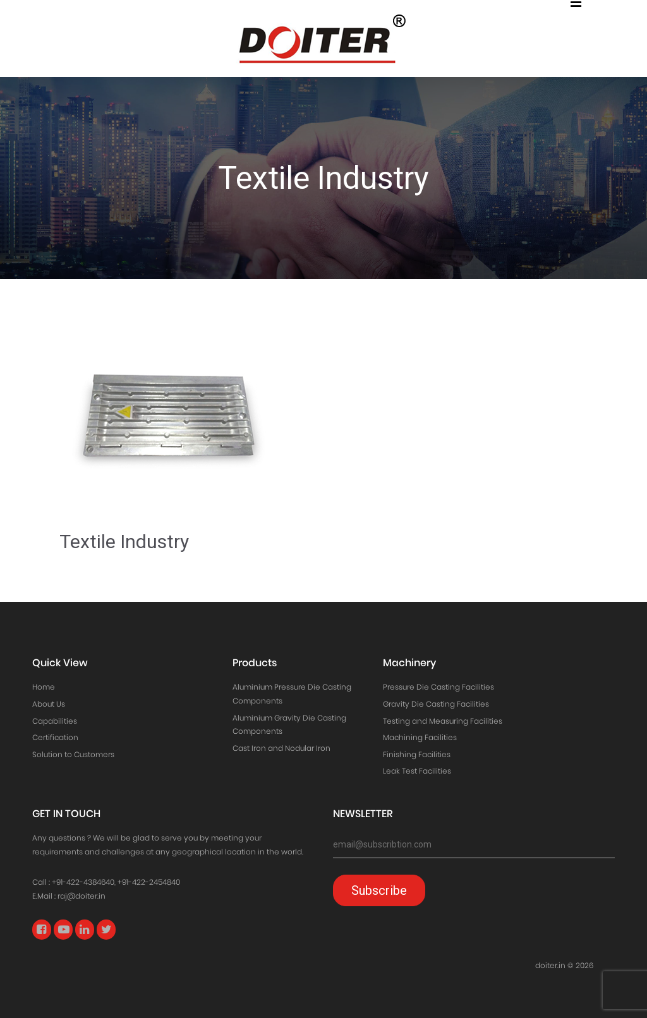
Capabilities (54, 721)
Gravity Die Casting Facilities (436, 703)
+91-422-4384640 (83, 882)
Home (43, 686)
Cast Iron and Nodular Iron (281, 748)
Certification (55, 737)
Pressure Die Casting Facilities (438, 686)
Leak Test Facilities (417, 770)
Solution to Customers (73, 754)
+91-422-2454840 (149, 882)
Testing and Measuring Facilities (442, 721)
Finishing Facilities (416, 754)
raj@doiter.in (81, 895)
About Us (48, 703)
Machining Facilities (420, 737)
